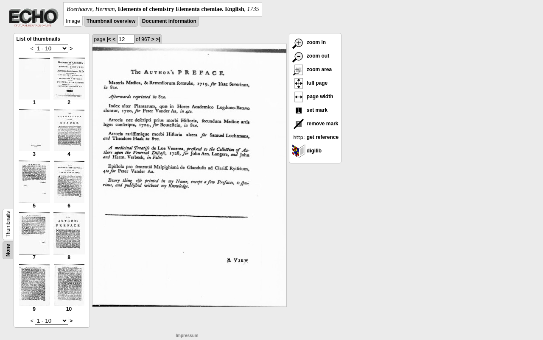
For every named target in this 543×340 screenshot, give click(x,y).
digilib (307, 151)
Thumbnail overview (111, 21)
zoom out (311, 56)
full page (310, 83)
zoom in (309, 42)
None (8, 250)
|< (109, 39)
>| (158, 39)
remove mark (315, 124)
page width (312, 97)
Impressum (187, 335)
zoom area (312, 69)
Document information (169, 21)
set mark (310, 110)
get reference (315, 137)
